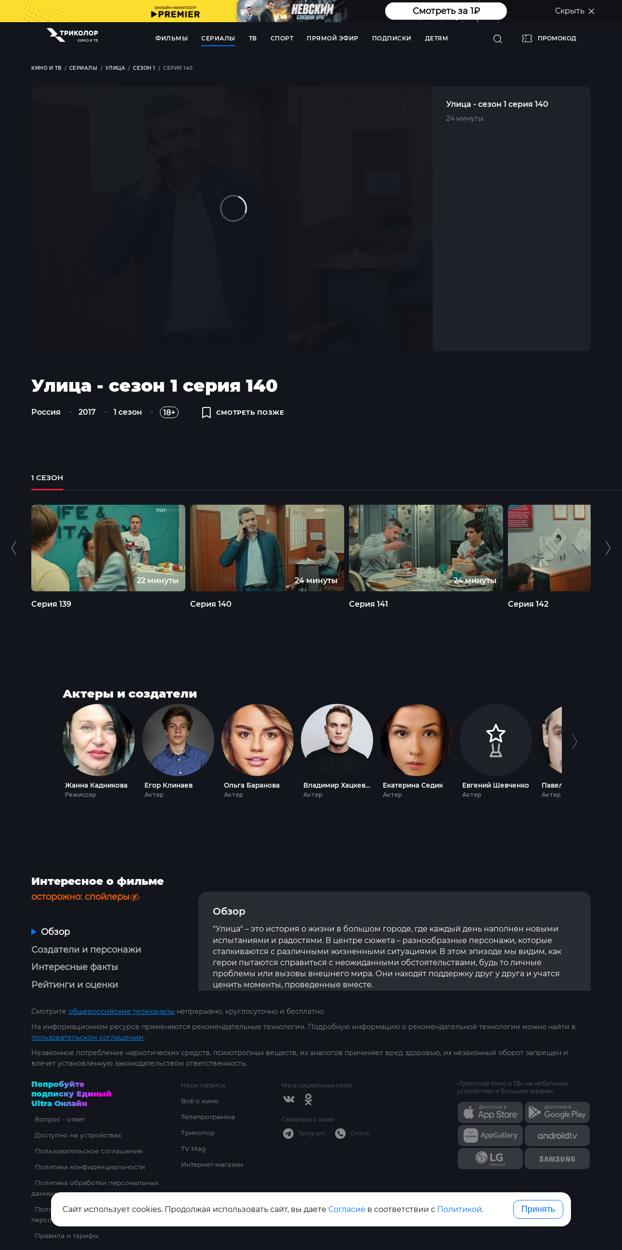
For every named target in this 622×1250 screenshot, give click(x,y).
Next (574, 757)
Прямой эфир (333, 38)
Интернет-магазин (214, 1144)
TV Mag (194, 1128)
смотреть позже (246, 414)
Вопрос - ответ (57, 1099)
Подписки (392, 38)
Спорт (282, 38)
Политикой (459, 1209)
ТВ (253, 38)
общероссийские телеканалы (121, 991)
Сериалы (218, 38)
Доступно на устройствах (76, 1115)
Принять (538, 1209)
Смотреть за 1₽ (446, 11)
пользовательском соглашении (87, 1017)
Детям (437, 38)
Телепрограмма (209, 1097)
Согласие (346, 1209)
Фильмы (172, 38)
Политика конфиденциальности (88, 1147)
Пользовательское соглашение (87, 1131)
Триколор (198, 1113)
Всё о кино (200, 1081)
